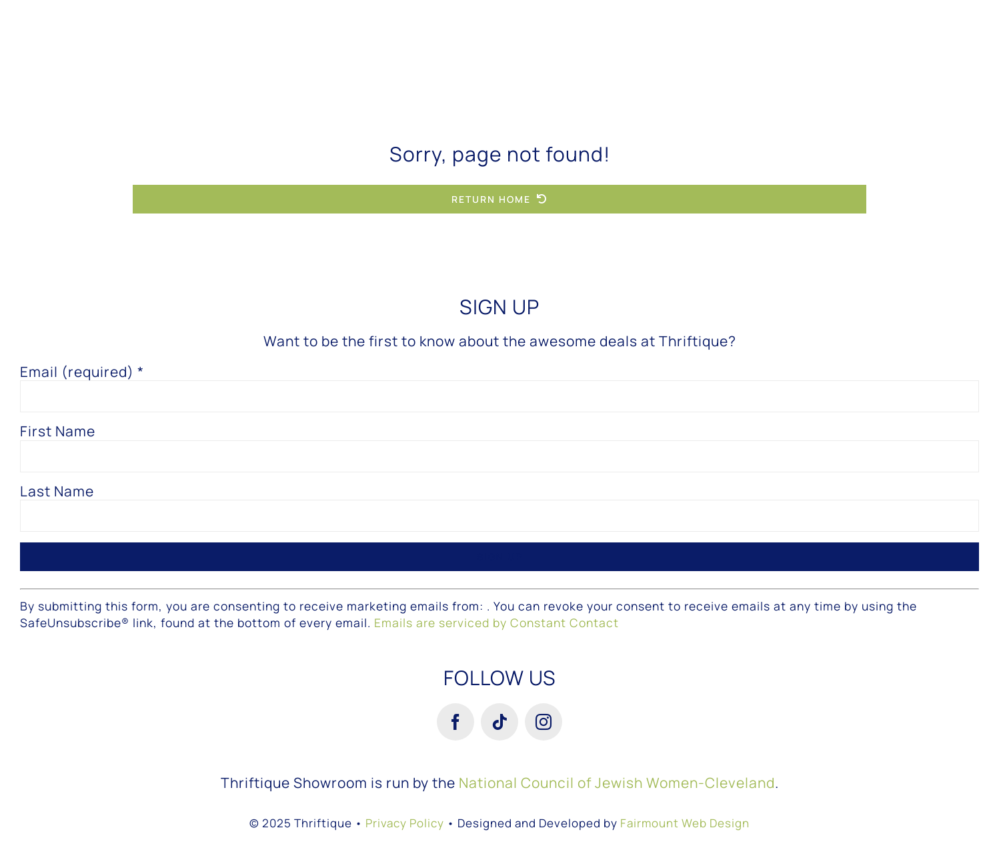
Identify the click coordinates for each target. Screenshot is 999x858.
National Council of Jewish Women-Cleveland (617, 782)
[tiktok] (499, 722)
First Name (57, 431)
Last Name (57, 491)
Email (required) (82, 372)
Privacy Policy (404, 823)
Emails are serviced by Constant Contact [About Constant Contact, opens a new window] (496, 622)
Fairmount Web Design (685, 823)
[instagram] (543, 722)
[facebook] (455, 722)
